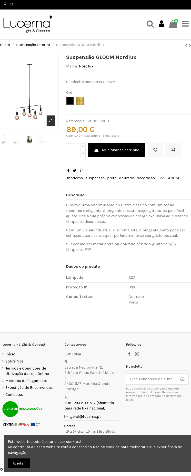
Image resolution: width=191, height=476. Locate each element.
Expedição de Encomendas (29, 387)
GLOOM (172, 178)
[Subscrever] (182, 379)
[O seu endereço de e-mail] (151, 379)
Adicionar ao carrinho (117, 150)
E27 (160, 178)
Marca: (72, 66)
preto (112, 178)
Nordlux (86, 66)
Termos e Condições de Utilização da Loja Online (27, 371)
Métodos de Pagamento (26, 380)
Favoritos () (176, 4)
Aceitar (19, 463)
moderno (75, 178)
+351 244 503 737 (33, 4)
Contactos (14, 394)
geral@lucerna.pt (85, 416)
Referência (75, 121)
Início (10, 354)
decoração (146, 178)
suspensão (95, 178)
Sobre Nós (14, 361)
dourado (126, 178)
